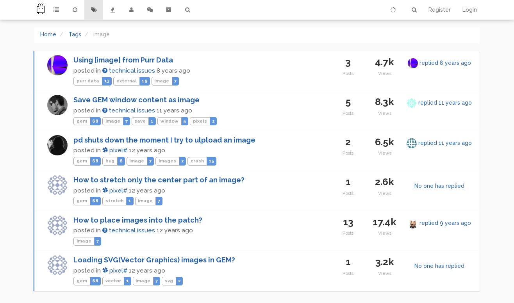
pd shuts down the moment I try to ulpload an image (164, 140)
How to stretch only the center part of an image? (159, 180)
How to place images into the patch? (137, 220)
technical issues (128, 70)
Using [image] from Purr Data (123, 60)
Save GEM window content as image (136, 100)
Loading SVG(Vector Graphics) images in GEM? (154, 260)
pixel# (114, 150)
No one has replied (439, 186)
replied (445, 63)
